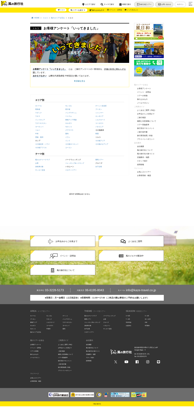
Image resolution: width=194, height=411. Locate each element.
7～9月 (128, 323)
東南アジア (33, 326)
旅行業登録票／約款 (145, 136)
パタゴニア (99, 127)
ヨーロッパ (39, 127)
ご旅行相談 (141, 117)
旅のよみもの (142, 99)
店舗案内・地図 (143, 157)
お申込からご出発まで (145, 114)
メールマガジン (143, 103)
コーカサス (99, 123)
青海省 (37, 109)
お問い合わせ (163, 4)
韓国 (97, 134)
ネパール (38, 106)
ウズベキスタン (41, 123)
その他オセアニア (102, 144)
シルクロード (100, 120)
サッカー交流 (40, 170)
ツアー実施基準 (143, 125)
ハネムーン (106, 330)
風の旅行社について (145, 150)
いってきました (132, 10)
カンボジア (99, 116)
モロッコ (68, 127)
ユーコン (68, 148)
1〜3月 (128, 320)
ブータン (98, 109)
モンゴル (68, 106)
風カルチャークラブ (43, 160)
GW (146, 326)
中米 (37, 134)
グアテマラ (69, 130)
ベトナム (68, 116)
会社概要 (140, 146)
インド (68, 141)
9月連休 (147, 330)
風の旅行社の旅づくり (145, 154)
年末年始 (128, 326)
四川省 (68, 109)
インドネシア (40, 120)
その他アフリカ (41, 148)
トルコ (60, 10)
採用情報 (140, 165)
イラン (68, 137)
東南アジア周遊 (71, 120)
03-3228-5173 (50, 295)
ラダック (38, 113)
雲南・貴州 (39, 137)
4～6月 (147, 320)
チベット (65, 320)
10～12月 (147, 323)
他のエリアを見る (35, 336)
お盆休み (128, 330)
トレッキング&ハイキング (75, 163)
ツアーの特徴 (142, 96)
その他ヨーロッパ (72, 144)
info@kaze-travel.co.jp (137, 295)
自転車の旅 (39, 167)
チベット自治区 (101, 106)
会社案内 (137, 143)
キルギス (68, 123)
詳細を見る (79, 81)
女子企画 (98, 167)
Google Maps (139, 354)
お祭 (37, 163)
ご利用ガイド (139, 107)
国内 (67, 134)
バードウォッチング (109, 320)
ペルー (37, 130)
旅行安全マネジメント (145, 128)
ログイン (180, 4)
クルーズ (106, 326)
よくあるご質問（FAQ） (146, 110)
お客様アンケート (144, 88)
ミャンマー (99, 113)
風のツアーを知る (141, 85)
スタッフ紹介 (142, 161)
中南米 (48, 333)
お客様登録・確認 (144, 175)
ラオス (37, 116)
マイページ (138, 168)
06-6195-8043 (90, 295)
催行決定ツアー (142, 4)
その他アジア (100, 141)
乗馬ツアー (99, 160)
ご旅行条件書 (142, 132)
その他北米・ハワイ (43, 144)
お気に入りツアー (144, 172)
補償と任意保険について (146, 121)
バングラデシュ (71, 113)
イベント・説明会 (114, 10)
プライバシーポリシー (145, 139)
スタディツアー (71, 170)
